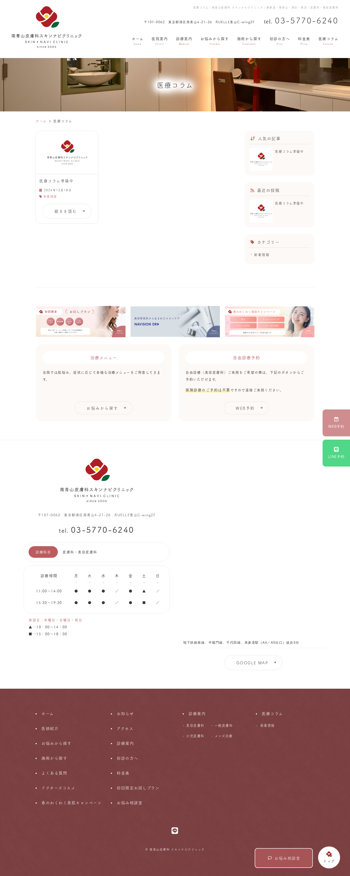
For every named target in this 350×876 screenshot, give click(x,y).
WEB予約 (336, 423)
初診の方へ (280, 40)
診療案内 (184, 40)
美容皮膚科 (195, 725)
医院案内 (160, 40)
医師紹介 (50, 728)
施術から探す (249, 40)
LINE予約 (336, 453)
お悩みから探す (214, 40)
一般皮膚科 (224, 725)
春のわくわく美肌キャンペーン (71, 802)
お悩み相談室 (284, 858)
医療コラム (328, 40)
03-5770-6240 (102, 529)
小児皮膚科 (195, 735)
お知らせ (125, 713)
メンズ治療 (224, 735)
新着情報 (50, 196)
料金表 (304, 40)
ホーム (138, 40)
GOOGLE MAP (252, 662)
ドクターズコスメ (58, 787)
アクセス (125, 728)
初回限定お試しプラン (138, 787)
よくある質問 (54, 772)
